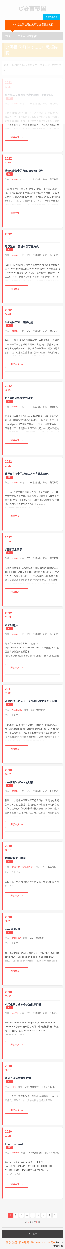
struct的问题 (12, 929)
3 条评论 (54, 1013)
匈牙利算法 (11, 625)
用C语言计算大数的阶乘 (19, 398)
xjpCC (15, 1013)
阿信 (14, 1087)
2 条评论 (16, 872)
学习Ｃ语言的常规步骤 (18, 1078)
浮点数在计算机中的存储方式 (22, 246)
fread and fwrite (14, 1143)
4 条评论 (55, 1152)
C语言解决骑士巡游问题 (19, 322)
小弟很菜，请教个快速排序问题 (23, 1004)
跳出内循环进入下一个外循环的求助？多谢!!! (31, 701)
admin (15, 179)
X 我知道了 (52, 17)
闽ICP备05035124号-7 (43, 1242)
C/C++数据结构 (34, 179)
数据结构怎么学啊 (15, 858)
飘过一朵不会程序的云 (22, 867)
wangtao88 (17, 710)
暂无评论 (54, 179)
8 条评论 (52, 1087)
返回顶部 (32, 1233)
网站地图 (24, 1242)
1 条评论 (16, 715)
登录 (8, 1242)
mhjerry (15, 1152)
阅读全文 (14, 137)
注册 (14, 1242)
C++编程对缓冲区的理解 (19, 782)
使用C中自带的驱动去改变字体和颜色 (26, 473)
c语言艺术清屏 (13, 549)
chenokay (16, 938)
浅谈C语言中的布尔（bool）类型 (24, 170)
